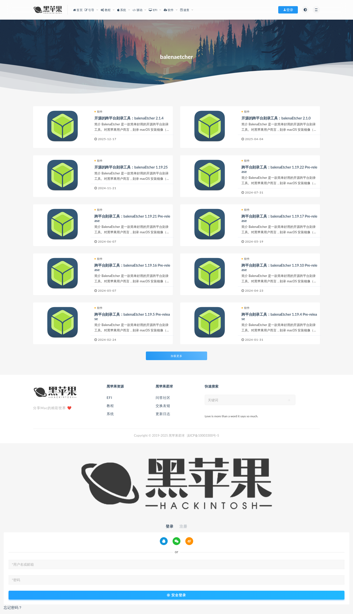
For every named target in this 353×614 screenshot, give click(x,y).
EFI (109, 397)
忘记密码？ (13, 607)
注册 (183, 526)
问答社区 (163, 397)
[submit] (289, 400)
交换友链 (163, 406)
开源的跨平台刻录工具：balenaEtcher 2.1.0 (276, 118)
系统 (110, 414)
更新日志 (163, 414)
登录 (170, 526)
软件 (98, 111)
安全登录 (176, 595)
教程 (110, 406)
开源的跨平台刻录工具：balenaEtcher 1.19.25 (131, 167)
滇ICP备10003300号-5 (203, 435)
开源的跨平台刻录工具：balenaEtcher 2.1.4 (129, 118)
